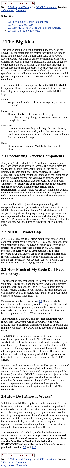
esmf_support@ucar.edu (14, 465)
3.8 (24, 447)
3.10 (34, 447)
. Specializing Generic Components (28, 21)
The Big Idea (17, 42)
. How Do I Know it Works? (24, 30)
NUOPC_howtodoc (46, 7)
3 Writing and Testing (19, 7)
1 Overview (7, 10)
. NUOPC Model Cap (20, 24)
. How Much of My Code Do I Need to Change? (34, 27)
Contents (21, 10)
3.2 (40, 301)
